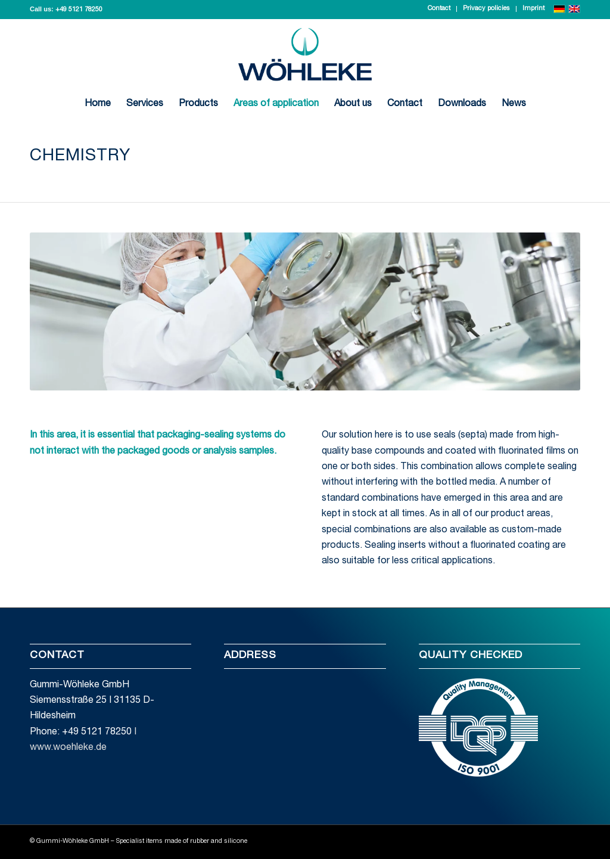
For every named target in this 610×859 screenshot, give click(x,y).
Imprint (533, 8)
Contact (439, 8)
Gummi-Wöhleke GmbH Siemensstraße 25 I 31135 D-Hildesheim (92, 701)
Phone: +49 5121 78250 (81, 732)
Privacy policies (486, 8)
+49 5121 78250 (78, 10)
